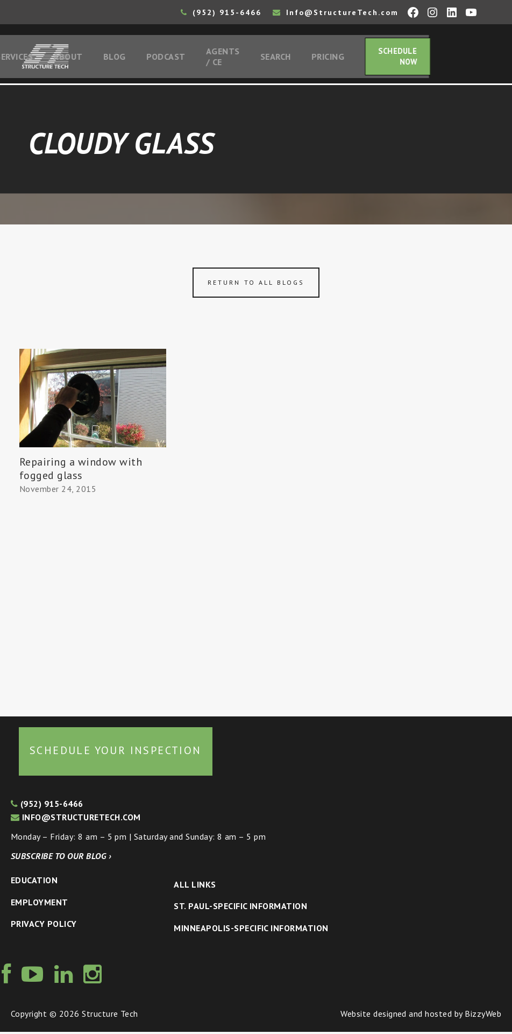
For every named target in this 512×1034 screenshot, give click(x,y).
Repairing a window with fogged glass (80, 470)
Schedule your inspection (116, 753)
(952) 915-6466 (221, 12)
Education (34, 882)
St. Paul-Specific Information (240, 908)
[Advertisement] (92, 603)
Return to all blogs (256, 285)
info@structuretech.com (76, 819)
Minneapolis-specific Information (251, 930)
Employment (39, 904)
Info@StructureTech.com (336, 12)
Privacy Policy (44, 926)
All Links (195, 886)
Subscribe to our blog (61, 858)
